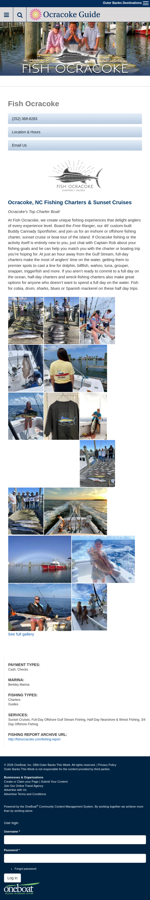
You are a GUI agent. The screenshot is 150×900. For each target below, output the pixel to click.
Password (12, 850)
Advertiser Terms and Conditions (25, 794)
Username (12, 831)
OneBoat (31, 806)
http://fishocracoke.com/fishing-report (34, 739)
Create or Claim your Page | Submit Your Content (36, 781)
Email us (19, 145)
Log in (12, 878)
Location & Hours (26, 132)
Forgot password (25, 868)
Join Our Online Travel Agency (23, 785)
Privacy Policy (107, 764)
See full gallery (21, 634)
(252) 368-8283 (24, 119)
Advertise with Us (15, 789)
